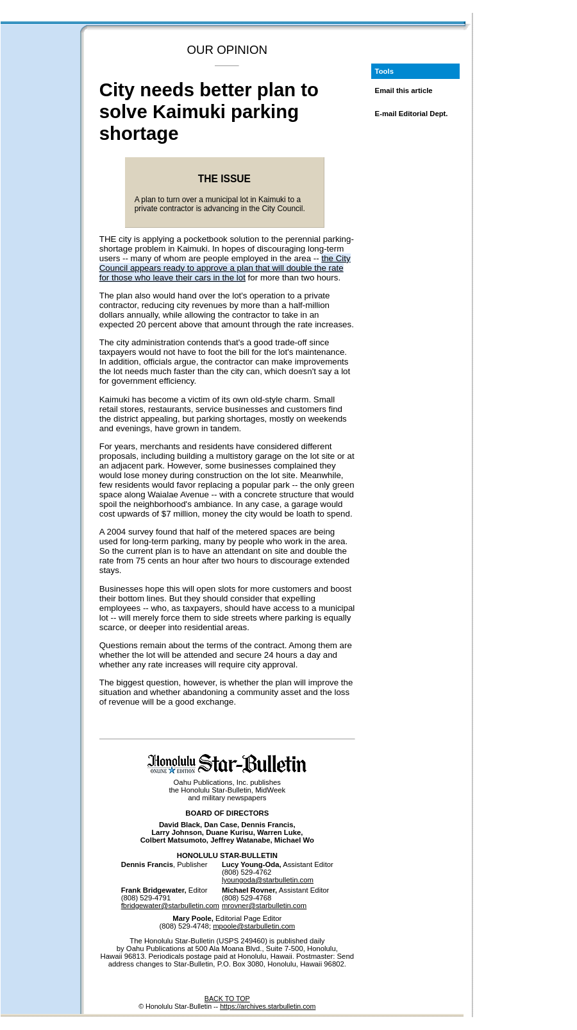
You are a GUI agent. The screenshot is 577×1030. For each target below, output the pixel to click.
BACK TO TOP (227, 998)
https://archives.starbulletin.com (267, 1006)
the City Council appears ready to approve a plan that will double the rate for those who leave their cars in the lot (225, 267)
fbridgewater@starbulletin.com (170, 905)
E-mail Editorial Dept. (411, 113)
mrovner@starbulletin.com (264, 905)
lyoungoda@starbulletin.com (268, 880)
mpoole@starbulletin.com (254, 926)
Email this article (404, 90)
